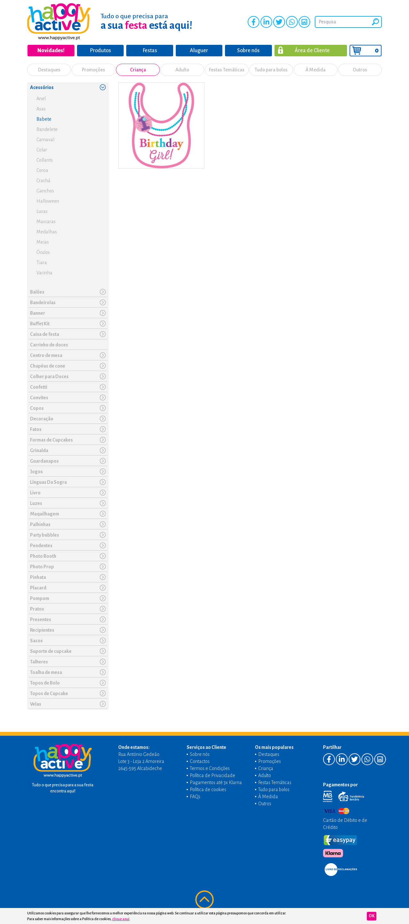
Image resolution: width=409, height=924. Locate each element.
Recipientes (42, 630)
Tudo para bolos (271, 69)
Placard (38, 587)
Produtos (100, 50)
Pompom (39, 598)
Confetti (38, 387)
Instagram (304, 22)
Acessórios (42, 87)
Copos (37, 408)
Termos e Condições (210, 768)
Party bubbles (44, 535)
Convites (39, 397)
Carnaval (45, 139)
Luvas (42, 211)
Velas (35, 704)
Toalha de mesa (46, 672)
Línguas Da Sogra (48, 482)
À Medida (315, 69)
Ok (371, 916)
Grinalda (39, 450)
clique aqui (120, 919)
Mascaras (46, 221)
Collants (44, 160)
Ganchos (45, 190)
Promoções (93, 69)
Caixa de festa (44, 334)
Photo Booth (43, 556)
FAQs (195, 796)
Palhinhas (40, 524)
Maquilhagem (44, 513)
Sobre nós (248, 50)
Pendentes (41, 545)
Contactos (200, 761)
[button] (102, 87)
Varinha (44, 272)
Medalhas (46, 231)
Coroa (42, 170)
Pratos (37, 609)
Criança (138, 69)
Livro (35, 492)
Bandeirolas (43, 302)
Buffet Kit (40, 323)
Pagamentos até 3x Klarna (216, 782)
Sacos (36, 640)
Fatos (36, 429)
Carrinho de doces (49, 344)
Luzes (36, 503)
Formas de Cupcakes (51, 439)
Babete (43, 119)
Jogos (36, 471)
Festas (150, 50)
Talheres (39, 661)
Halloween (47, 201)
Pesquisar (375, 22)
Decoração (41, 418)
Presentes (40, 619)
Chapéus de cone (47, 366)
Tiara (41, 262)
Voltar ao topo (204, 899)
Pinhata (38, 577)
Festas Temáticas (226, 69)
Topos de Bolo (45, 682)
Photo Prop (42, 566)
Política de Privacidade (212, 775)
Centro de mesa (46, 355)
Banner (37, 313)
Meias (42, 242)
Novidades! (51, 50)
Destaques (49, 69)
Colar (41, 149)
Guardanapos (44, 461)
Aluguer (199, 50)
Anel (41, 98)
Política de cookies (208, 789)
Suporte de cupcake (51, 651)
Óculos (43, 252)
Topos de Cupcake (49, 693)
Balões (37, 292)
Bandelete (47, 129)
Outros (360, 69)
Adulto (182, 69)
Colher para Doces (49, 376)
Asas (41, 108)
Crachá (43, 180)
